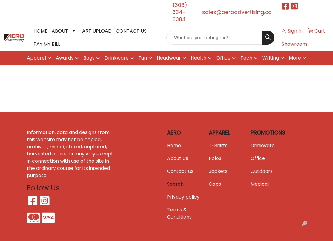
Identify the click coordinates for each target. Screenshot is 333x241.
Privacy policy (183, 196)
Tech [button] (246, 57)
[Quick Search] (214, 38)
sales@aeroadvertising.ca (237, 12)
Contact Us (180, 171)
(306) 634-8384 (179, 12)
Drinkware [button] (117, 57)
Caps (215, 184)
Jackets (218, 171)
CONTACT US (131, 31)
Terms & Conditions (179, 213)
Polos (215, 158)
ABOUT (60, 31)
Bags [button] (89, 57)
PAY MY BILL (46, 44)
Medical (260, 184)
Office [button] (223, 57)
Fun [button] (143, 57)
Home (174, 145)
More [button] (295, 57)
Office (258, 158)
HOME (40, 31)
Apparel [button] (36, 57)
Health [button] (198, 57)
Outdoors (262, 171)
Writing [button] (270, 57)
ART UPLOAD (97, 31)
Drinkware (263, 145)
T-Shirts (218, 145)
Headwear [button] (169, 57)
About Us (177, 158)
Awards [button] (64, 57)
